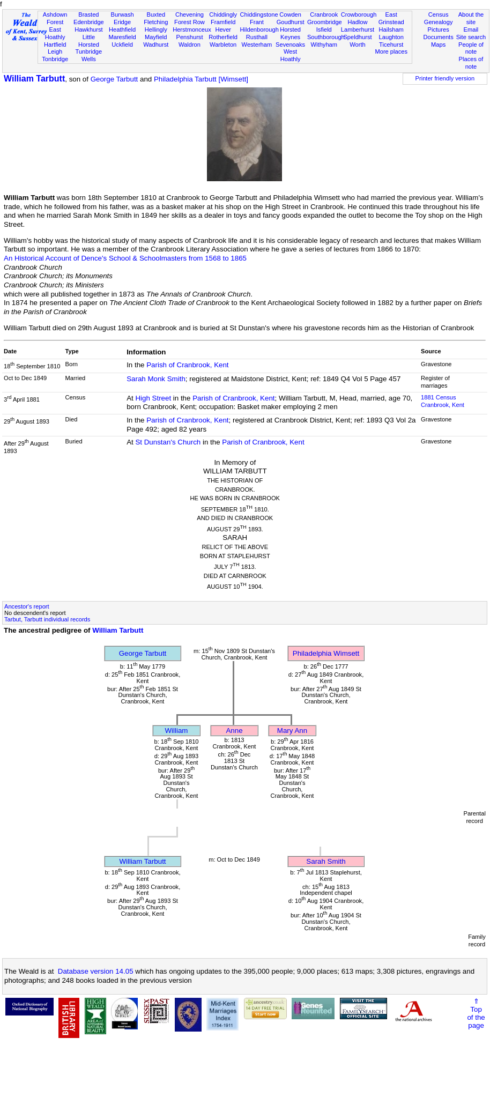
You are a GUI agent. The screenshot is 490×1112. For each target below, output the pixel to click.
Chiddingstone (259, 14)
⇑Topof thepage (476, 1013)
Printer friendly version (445, 78)
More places (391, 51)
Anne (234, 730)
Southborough (326, 37)
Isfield (324, 29)
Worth (357, 44)
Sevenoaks (290, 44)
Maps (438, 44)
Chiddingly (223, 14)
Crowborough (359, 14)
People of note (471, 48)
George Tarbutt (114, 79)
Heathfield (122, 29)
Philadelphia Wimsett (326, 653)
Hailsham (391, 29)
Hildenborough (259, 29)
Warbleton (223, 44)
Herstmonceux (192, 29)
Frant (257, 22)
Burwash (121, 14)
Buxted (155, 14)
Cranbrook (324, 14)
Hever (223, 29)
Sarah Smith (325, 861)
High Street (153, 398)
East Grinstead (391, 18)
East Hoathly (55, 33)
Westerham (257, 44)
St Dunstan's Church (168, 442)
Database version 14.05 (95, 971)
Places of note (471, 63)
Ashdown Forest (55, 18)
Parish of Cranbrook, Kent (187, 365)
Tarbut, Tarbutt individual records (47, 619)
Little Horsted (88, 41)
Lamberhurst (357, 29)
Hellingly (156, 29)
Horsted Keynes (290, 33)
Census (438, 14)
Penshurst (189, 37)
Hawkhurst (88, 29)
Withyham (324, 44)
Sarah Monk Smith (156, 379)
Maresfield (122, 37)
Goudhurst (291, 22)
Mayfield (156, 37)
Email (471, 29)
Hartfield (55, 44)
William (176, 730)
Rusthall (257, 37)
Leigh (55, 51)
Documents (439, 37)
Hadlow (357, 22)
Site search (471, 37)
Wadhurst (155, 44)
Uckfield (122, 44)
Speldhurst (357, 37)
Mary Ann (292, 730)
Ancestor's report (26, 606)
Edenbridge (88, 22)
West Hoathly (290, 55)
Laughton (391, 37)
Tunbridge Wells (89, 55)
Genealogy (438, 22)
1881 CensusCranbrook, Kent (442, 401)
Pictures (438, 29)
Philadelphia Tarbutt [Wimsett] (201, 79)
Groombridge (324, 22)
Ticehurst (391, 44)
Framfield (223, 22)
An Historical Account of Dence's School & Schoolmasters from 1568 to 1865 (125, 258)
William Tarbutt (34, 78)
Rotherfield (223, 37)
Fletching (156, 22)
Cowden (290, 14)
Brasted (88, 14)
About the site (471, 18)
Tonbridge (55, 59)
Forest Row (189, 22)
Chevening (189, 14)
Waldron (190, 44)
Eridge (122, 22)
